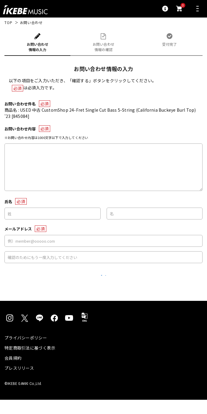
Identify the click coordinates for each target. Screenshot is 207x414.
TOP (8, 22)
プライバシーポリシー (25, 352)
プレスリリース (19, 382)
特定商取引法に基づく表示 (29, 362)
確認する (130, 282)
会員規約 (12, 372)
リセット (77, 282)
